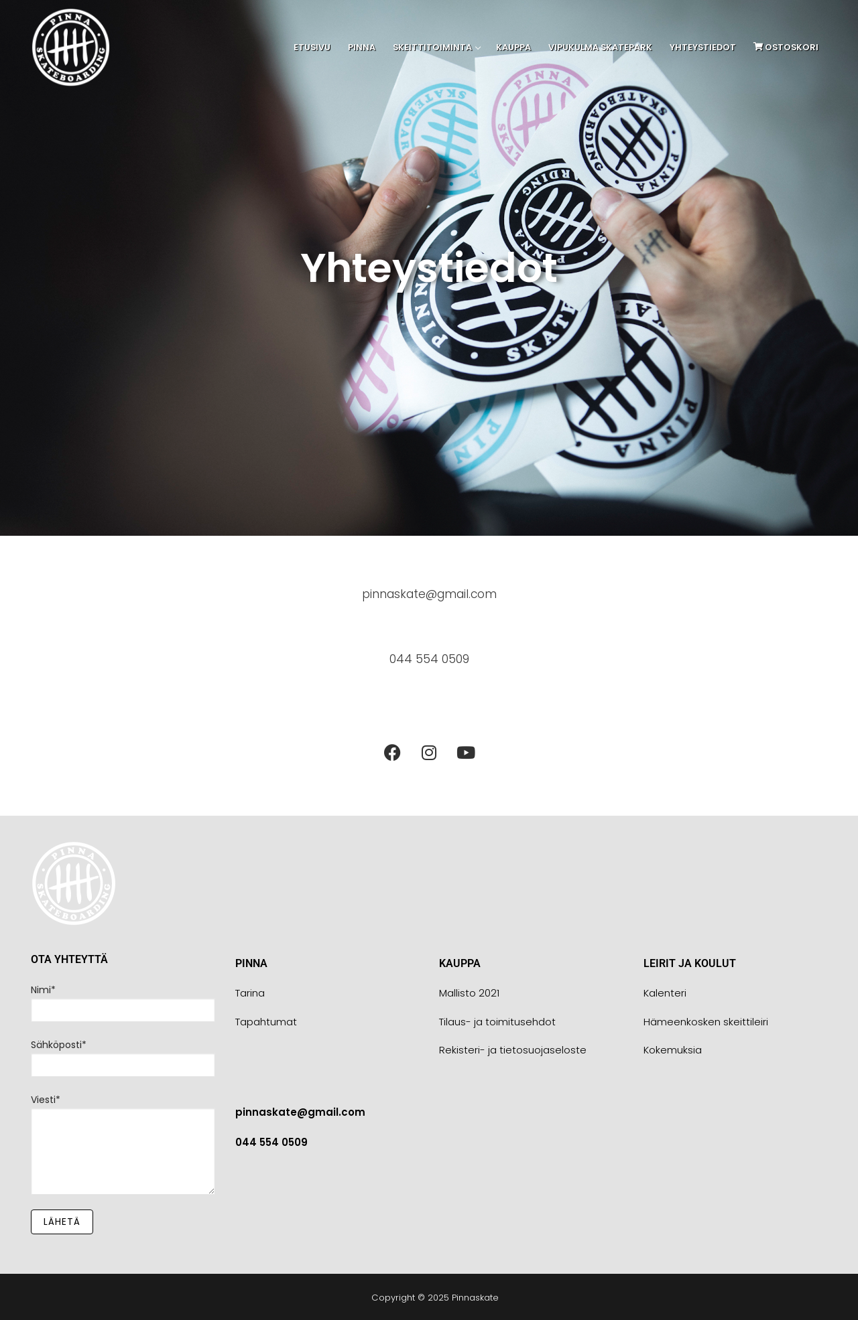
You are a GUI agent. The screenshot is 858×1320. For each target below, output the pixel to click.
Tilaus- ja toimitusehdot (497, 1022)
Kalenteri (665, 993)
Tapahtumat (266, 1022)
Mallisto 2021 (469, 993)
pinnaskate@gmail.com (429, 593)
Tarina (250, 993)
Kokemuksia (673, 1050)
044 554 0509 (429, 658)
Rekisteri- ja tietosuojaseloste (513, 1050)
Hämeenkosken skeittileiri (706, 1022)
